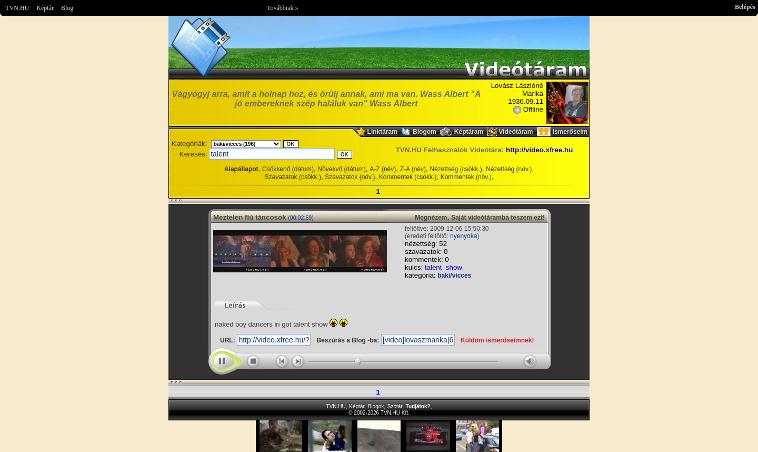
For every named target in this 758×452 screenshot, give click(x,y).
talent (433, 267)
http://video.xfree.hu (539, 150)
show (454, 267)
